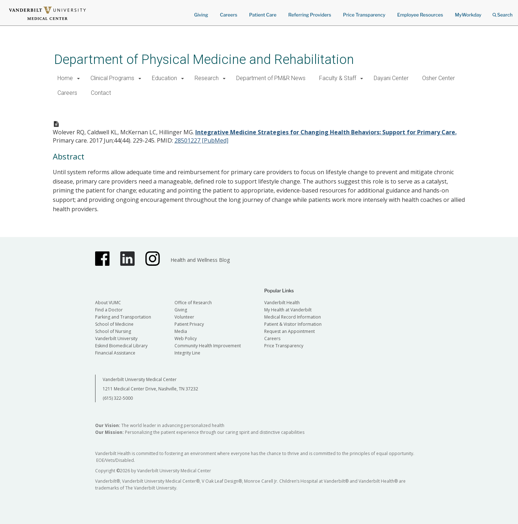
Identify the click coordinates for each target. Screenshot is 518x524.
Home (65, 78)
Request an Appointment (289, 331)
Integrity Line (187, 353)
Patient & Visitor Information (293, 324)
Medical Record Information (292, 317)
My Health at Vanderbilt (288, 310)
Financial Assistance (115, 353)
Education (164, 78)
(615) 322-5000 (118, 398)
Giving (201, 15)
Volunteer (184, 317)
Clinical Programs (112, 78)
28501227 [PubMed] (201, 140)
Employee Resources (420, 15)
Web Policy (185, 338)
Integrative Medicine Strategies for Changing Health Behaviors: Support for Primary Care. (326, 132)
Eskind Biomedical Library (121, 346)
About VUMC (108, 303)
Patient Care (262, 15)
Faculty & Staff (337, 78)
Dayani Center (391, 78)
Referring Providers (309, 15)
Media (180, 331)
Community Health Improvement (207, 346)
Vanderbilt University (116, 338)
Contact (101, 92)
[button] (79, 78)
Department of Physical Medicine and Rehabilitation (204, 59)
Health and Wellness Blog (200, 259)
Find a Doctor (109, 310)
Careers (228, 15)
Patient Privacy (189, 324)
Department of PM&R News (270, 78)
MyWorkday (468, 15)
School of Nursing (113, 331)
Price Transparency (364, 15)
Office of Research (193, 303)
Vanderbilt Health (282, 303)
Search (503, 12)
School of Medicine (114, 324)
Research (207, 78)
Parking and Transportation (123, 317)
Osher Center (438, 78)
